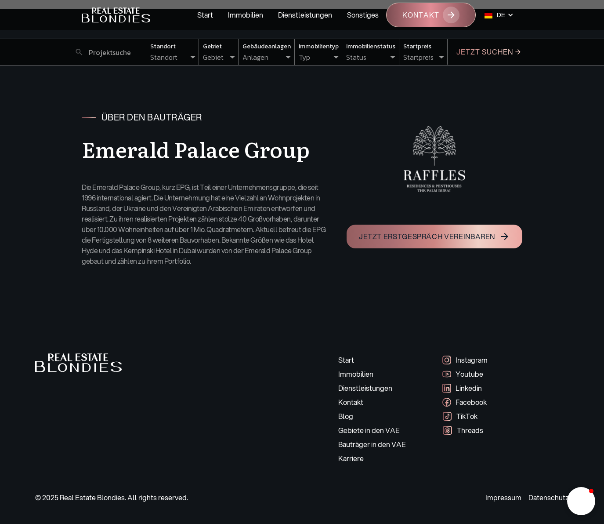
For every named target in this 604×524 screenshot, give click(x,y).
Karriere (351, 458)
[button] (499, 15)
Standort (163, 46)
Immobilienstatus (370, 46)
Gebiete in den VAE (369, 430)
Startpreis (417, 46)
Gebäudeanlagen (266, 46)
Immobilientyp (319, 46)
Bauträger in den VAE (372, 444)
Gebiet (212, 46)
